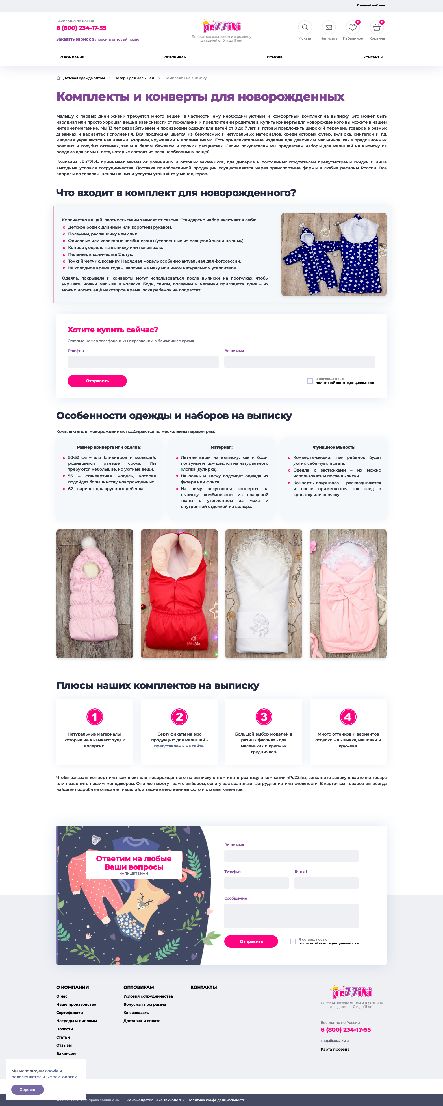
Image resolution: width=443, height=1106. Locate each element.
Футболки (200, 57)
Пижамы (261, 57)
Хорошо (27, 1089)
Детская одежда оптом (84, 77)
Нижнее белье (230, 57)
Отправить (97, 380)
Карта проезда (335, 1023)
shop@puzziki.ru (335, 1006)
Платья (285, 57)
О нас (62, 981)
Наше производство (76, 989)
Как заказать (136, 997)
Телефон (76, 350)
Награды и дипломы (76, 1006)
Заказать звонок (73, 38)
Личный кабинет (372, 5)
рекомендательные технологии (44, 1076)
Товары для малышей (79, 57)
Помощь (248, 6)
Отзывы (64, 1030)
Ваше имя (234, 350)
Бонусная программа (144, 989)
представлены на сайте (179, 745)
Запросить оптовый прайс (79, 6)
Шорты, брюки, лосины (319, 57)
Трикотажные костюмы (364, 57)
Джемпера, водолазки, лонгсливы (163, 57)
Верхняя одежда (121, 57)
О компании (181, 6)
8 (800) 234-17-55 (81, 28)
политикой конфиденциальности (345, 382)
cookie (52, 1071)
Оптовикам (216, 6)
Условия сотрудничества (148, 981)
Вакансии (66, 1038)
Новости (64, 1014)
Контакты (278, 6)
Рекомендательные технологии (155, 1100)
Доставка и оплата (141, 1006)
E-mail (300, 856)
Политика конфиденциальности (216, 1100)
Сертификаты (69, 997)
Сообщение (235, 883)
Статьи (63, 1022)
